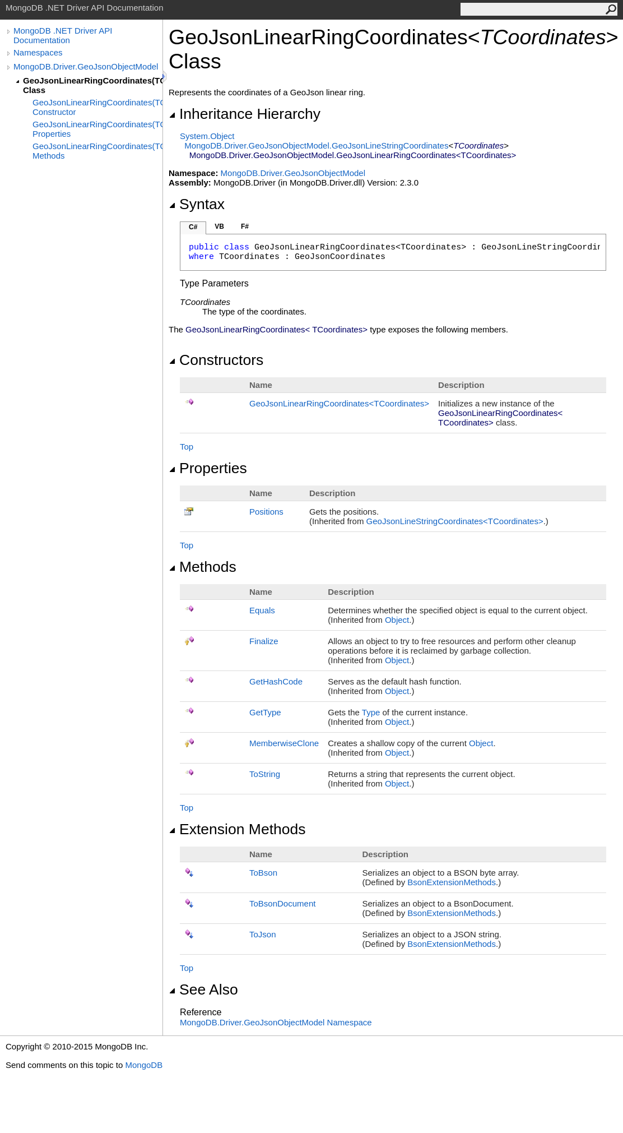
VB (219, 226)
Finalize (263, 641)
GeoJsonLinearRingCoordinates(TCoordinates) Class (92, 85)
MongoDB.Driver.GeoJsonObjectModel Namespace (276, 1022)
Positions (266, 511)
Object (397, 620)
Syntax (197, 204)
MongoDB (143, 1065)
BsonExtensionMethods (451, 882)
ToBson (263, 872)
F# (245, 226)
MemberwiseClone (284, 743)
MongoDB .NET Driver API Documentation (62, 35)
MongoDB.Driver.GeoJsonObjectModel (85, 66)
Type (371, 712)
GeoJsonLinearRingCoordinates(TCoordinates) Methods (97, 150)
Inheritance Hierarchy (244, 113)
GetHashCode (276, 681)
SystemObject (207, 136)
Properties (208, 468)
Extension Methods (237, 829)
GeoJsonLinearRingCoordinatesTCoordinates (339, 403)
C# (193, 227)
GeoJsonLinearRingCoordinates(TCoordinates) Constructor (97, 107)
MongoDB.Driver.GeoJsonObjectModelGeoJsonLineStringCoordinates (316, 145)
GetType (265, 712)
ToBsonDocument (282, 903)
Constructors (216, 360)
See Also (203, 989)
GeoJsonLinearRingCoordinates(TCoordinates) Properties (97, 128)
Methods (202, 566)
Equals (262, 610)
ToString (264, 774)
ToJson (262, 934)
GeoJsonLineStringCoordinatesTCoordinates (454, 521)
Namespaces (38, 52)
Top (186, 446)
